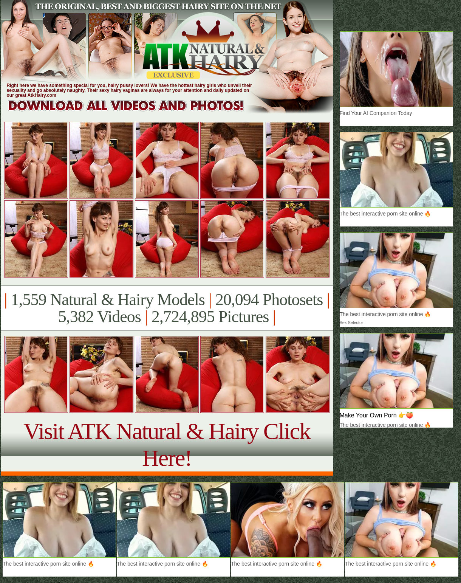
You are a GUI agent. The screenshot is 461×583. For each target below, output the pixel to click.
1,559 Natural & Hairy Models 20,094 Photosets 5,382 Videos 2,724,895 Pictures (167, 308)
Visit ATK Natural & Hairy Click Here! (166, 444)
